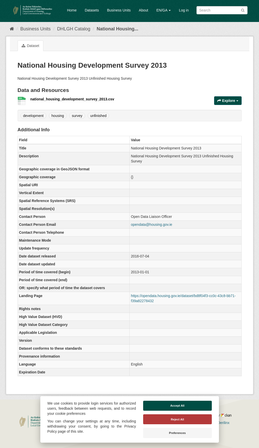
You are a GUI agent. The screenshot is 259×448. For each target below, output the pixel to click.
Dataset (30, 46)
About (143, 10)
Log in (184, 10)
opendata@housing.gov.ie (151, 224)
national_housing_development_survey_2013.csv (72, 99)
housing (58, 116)
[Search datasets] (222, 10)
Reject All (177, 419)
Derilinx (221, 423)
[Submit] (243, 10)
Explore (227, 101)
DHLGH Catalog (73, 28)
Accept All (177, 405)
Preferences (177, 432)
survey (77, 116)
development (33, 116)
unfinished (98, 116)
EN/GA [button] (163, 10)
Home (72, 10)
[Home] (12, 28)
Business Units (119, 10)
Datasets (92, 10)
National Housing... (117, 28)
